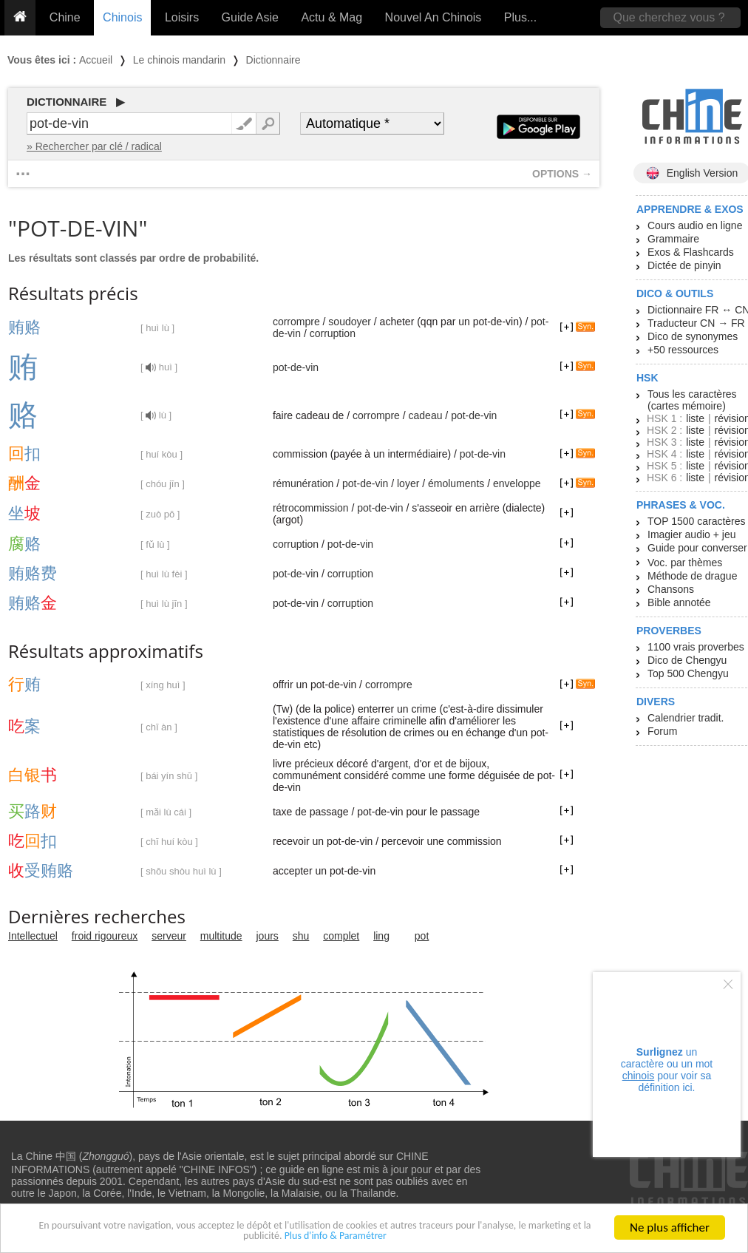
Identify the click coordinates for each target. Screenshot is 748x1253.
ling (381, 936)
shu (301, 936)
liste (695, 418)
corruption (333, 333)
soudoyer (349, 321)
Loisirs (182, 17)
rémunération (303, 483)
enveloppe (517, 483)
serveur (169, 936)
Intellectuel (33, 936)
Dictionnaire (273, 60)
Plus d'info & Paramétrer (385, 1239)
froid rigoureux (105, 936)
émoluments (456, 483)
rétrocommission (311, 508)
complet (341, 936)
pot (422, 936)
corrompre (296, 321)
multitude (221, 936)
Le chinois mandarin (179, 60)
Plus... (520, 17)
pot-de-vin (296, 367)
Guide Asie (250, 17)
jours (267, 936)
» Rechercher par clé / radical (94, 146)
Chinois (122, 17)
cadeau (426, 415)
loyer (408, 483)
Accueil (95, 60)
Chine (65, 17)
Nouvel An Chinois (433, 17)
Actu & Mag (331, 17)
